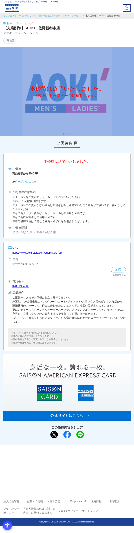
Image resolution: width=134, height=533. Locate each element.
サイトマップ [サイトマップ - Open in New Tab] (90, 510)
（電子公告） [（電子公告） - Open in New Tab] (55, 501)
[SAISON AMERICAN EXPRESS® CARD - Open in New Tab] (67, 418)
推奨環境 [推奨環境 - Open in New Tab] (114, 501)
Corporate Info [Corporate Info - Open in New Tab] (78, 501)
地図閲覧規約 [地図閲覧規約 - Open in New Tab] (119, 275)
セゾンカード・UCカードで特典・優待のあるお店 (28, 15)
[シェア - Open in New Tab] (67, 434)
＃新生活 (10, 40)
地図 (118, 269)
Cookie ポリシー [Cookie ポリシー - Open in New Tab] (69, 510)
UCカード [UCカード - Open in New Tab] (79, 464)
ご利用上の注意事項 (49, 458)
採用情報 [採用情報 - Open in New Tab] (96, 501)
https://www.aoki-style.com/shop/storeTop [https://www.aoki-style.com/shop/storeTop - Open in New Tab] (37, 252)
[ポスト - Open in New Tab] (54, 434)
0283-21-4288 (20, 286)
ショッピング (76, 15)
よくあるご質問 (84, 458)
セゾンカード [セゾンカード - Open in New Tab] (53, 464)
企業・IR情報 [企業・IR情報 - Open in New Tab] (35, 501)
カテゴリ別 (61, 15)
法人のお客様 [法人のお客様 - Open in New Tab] (11, 501)
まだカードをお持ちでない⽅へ (65, 450)
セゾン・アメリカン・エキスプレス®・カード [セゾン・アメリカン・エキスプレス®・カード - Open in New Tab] (65, 470)
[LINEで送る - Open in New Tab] (80, 434)
